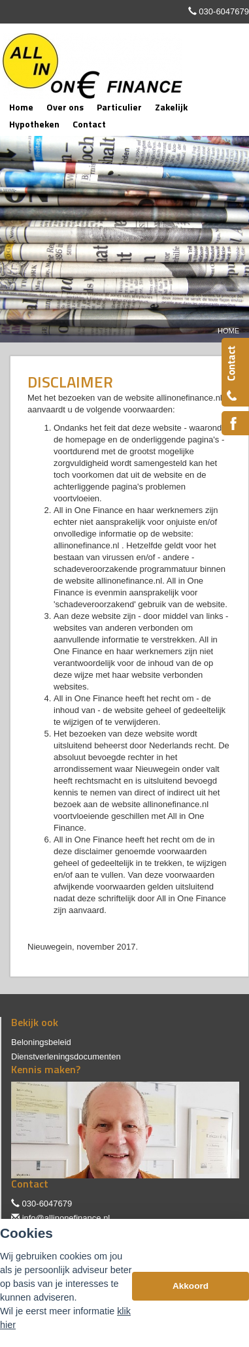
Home (228, 331)
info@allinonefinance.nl (66, 1218)
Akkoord (190, 1286)
